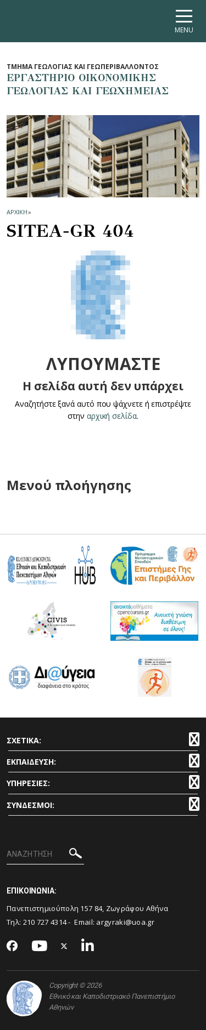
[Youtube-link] (39, 946)
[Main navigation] (184, 21)
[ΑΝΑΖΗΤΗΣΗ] (45, 854)
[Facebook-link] (12, 947)
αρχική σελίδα (112, 416)
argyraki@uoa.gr (125, 922)
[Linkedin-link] (87, 946)
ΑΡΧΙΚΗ (17, 212)
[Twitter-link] (64, 946)
